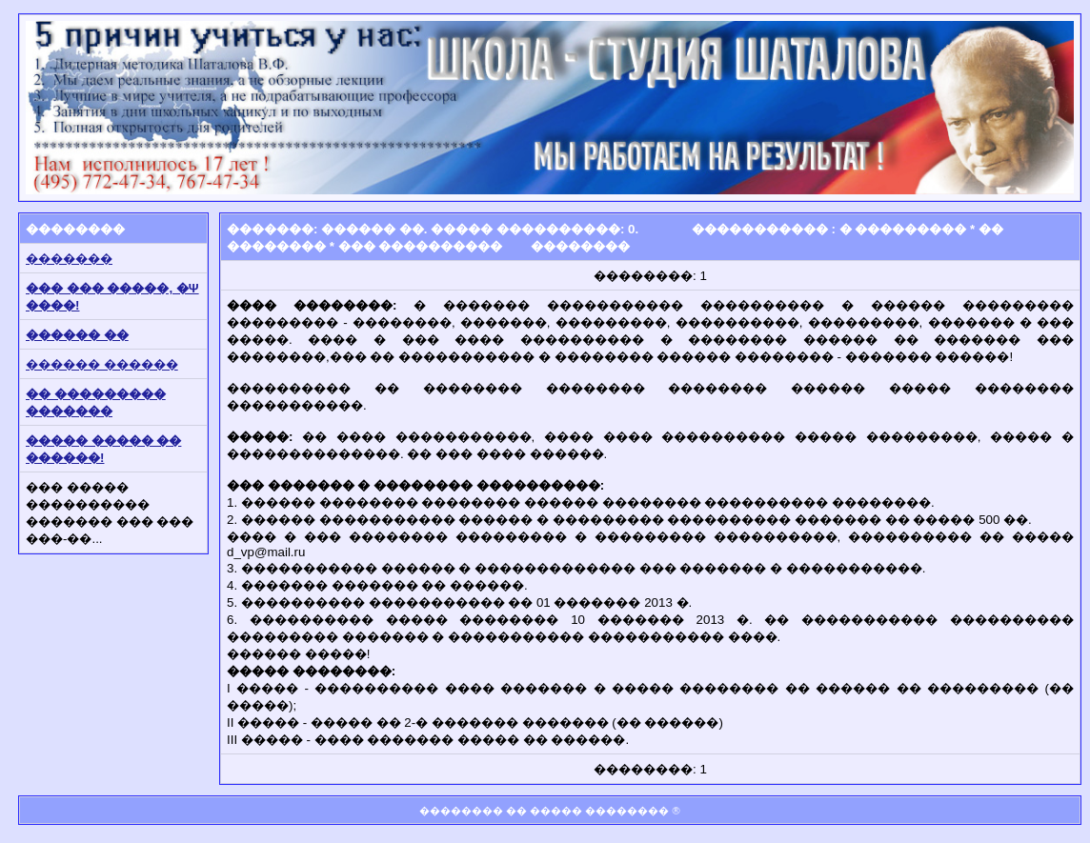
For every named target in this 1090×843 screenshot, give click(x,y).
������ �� (77, 335)
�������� (580, 246)
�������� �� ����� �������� (544, 810)
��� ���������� (420, 246)
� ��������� (903, 229)
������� (69, 258)
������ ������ (102, 364)
